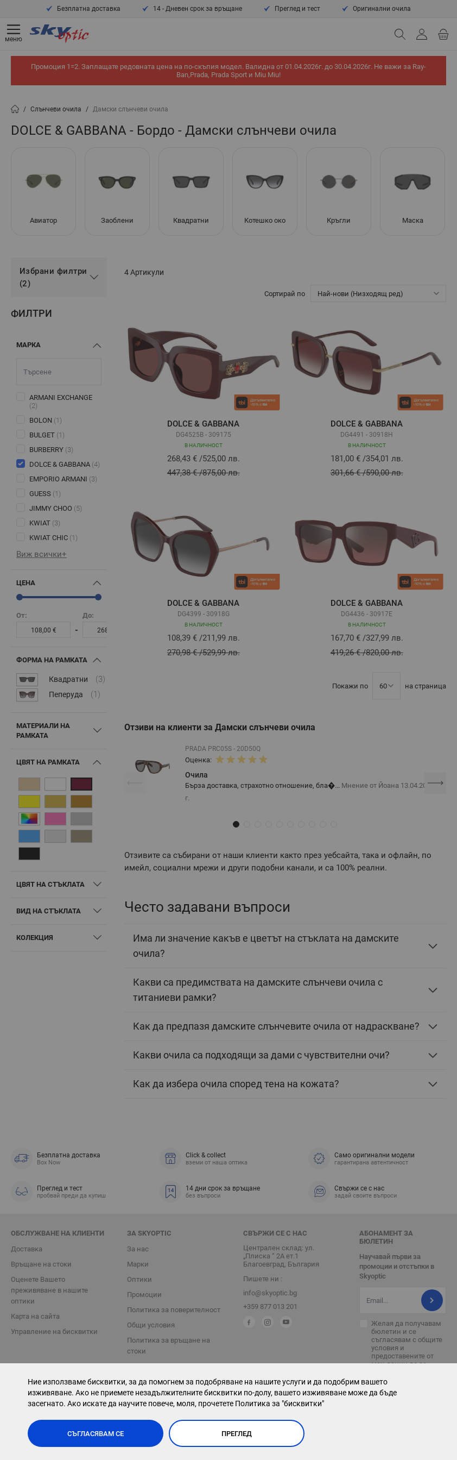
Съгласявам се (95, 1434)
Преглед (236, 1434)
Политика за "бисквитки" (279, 1403)
